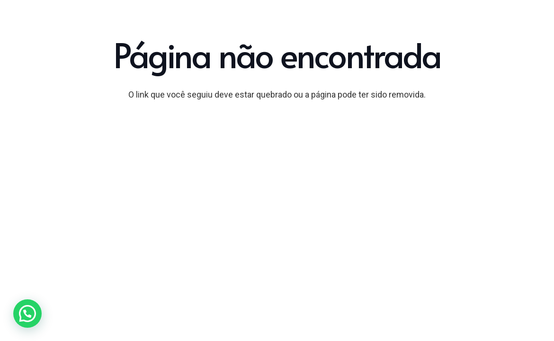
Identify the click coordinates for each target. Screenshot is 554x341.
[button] (27, 313)
